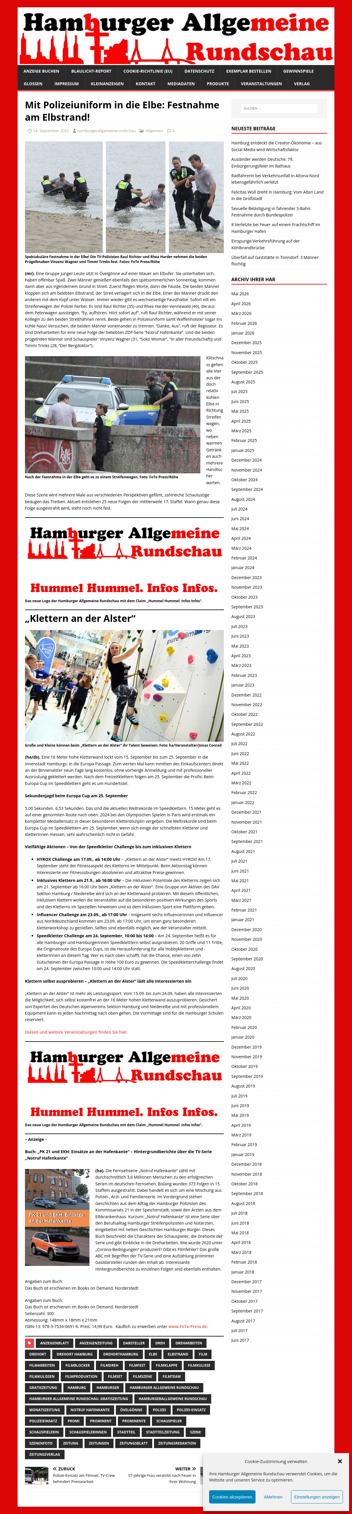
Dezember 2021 (246, 812)
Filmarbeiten (42, 1365)
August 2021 (243, 851)
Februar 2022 (244, 792)
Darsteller (134, 1343)
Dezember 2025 (246, 342)
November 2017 (246, 1291)
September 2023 (247, 607)
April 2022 (241, 773)
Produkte (218, 83)
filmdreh (109, 1365)
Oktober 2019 (244, 1066)
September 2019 (247, 1076)
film (203, 1354)
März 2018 (241, 1252)
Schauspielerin (44, 1432)
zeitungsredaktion (177, 1443)
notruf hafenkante (90, 1409)
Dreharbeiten (188, 1343)
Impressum (67, 83)
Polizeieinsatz (43, 1421)
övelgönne (131, 1409)
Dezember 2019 (246, 1047)
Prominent (100, 1421)
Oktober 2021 (244, 831)
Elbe (153, 1354)
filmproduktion (81, 1376)
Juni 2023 (240, 636)
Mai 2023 (240, 646)
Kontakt (145, 83)
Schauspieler (169, 1421)
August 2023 (243, 616)
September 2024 (247, 489)
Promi (73, 1421)
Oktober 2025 (244, 362)
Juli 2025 (239, 391)
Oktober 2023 (244, 597)
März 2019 (241, 1135)
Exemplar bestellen (248, 71)
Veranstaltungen (261, 83)
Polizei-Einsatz (191, 1409)
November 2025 (246, 352)
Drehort (37, 1354)
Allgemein (154, 130)
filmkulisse (199, 1365)
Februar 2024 (244, 558)
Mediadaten (181, 83)
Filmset (115, 1376)
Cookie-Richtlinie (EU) (147, 71)
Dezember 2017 (246, 1281)
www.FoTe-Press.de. (188, 1326)
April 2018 (241, 1242)
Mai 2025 (240, 411)
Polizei (159, 1409)
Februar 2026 (244, 323)
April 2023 (241, 655)
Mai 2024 (240, 528)
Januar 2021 (242, 919)
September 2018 (247, 1193)
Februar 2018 (244, 1262)
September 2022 (247, 724)
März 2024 (241, 548)
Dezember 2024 (246, 460)
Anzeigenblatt (54, 1343)
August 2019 (243, 1086)
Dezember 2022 (246, 695)
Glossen (33, 83)
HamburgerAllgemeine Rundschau (173, 1398)
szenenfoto (41, 1443)
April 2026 (241, 303)
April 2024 (241, 538)
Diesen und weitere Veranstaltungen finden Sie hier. (76, 1032)
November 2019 (246, 1056)
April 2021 (241, 890)
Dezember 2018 (246, 1164)
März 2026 (241, 313)
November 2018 (246, 1174)
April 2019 (241, 1125)
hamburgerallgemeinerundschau (106, 130)
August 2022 (243, 734)
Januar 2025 (242, 450)
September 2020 (247, 959)
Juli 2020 (239, 978)
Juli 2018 (239, 1213)
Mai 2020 (240, 998)
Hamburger (108, 1387)
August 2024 (243, 499)
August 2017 (243, 1321)
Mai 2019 (240, 1115)
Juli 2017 (239, 1330)
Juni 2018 (240, 1223)
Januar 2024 (242, 567)
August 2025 (243, 382)
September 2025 (247, 372)
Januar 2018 (242, 1272)
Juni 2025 (240, 401)
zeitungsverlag (44, 1454)
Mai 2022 (240, 763)
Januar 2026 (242, 333)
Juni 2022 (240, 753)
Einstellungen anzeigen (317, 1496)
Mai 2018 (240, 1232)
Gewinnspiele (298, 71)
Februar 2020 (244, 1027)
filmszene (142, 1376)
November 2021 (246, 822)
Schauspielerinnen (88, 1432)
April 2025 (241, 421)
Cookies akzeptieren (232, 1496)
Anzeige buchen (41, 71)
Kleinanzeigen (107, 83)
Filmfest (137, 1365)
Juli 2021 (239, 861)
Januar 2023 (242, 685)
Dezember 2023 (246, 577)
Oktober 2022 (244, 714)
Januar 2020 (242, 1037)
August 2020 (243, 968)
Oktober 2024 (244, 479)
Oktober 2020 (244, 949)
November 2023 (246, 587)
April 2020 (241, 1008)
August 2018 (243, 1203)
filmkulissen (42, 1376)
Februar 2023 (244, 675)
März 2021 (241, 900)
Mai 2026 (240, 293)
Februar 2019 (244, 1144)
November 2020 (246, 939)
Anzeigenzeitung (96, 1343)
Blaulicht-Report (91, 71)
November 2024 (246, 470)
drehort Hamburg (75, 1354)
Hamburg (77, 1387)
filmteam (172, 1376)
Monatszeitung (44, 1409)
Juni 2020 (240, 988)
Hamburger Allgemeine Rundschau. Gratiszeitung (78, 1398)
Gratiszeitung (43, 1387)
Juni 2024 (240, 518)
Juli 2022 (239, 743)
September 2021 (247, 841)
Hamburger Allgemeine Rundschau (164, 1387)
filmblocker (77, 1365)
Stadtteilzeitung (163, 1432)
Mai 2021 (240, 880)
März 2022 (241, 783)
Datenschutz (199, 71)
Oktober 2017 (244, 1301)
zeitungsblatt (134, 1443)
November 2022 (246, 704)
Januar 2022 (242, 802)
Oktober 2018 (244, 1184)
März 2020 (241, 1017)
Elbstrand (178, 1354)
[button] (340, 1461)
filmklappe (166, 1365)
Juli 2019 (239, 1096)
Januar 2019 (242, 1154)
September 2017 (247, 1311)
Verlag (302, 83)
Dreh (160, 1343)
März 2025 (241, 430)
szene (195, 1432)
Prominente (134, 1421)
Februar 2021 (244, 910)
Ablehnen (273, 1496)
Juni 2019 (240, 1105)
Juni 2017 (240, 1340)
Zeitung (70, 1443)
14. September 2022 (51, 130)
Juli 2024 (239, 509)
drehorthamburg (120, 1354)
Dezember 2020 (246, 929)
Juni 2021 (240, 871)
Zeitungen (99, 1443)
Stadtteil (126, 1432)
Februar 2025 (244, 440)
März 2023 (241, 665)
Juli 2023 (239, 626)
